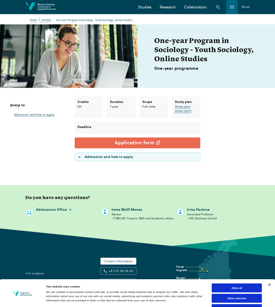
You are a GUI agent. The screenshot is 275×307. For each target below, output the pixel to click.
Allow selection (236, 286)
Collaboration (195, 7)
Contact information (118, 261)
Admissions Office (51, 210)
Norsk (246, 7)
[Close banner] (269, 273)
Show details (193, 300)
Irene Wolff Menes (127, 210)
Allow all (237, 276)
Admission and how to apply (34, 114)
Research (168, 7)
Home (33, 19)
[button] (218, 7)
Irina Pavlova (198, 210)
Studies (144, 7)
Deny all (237, 296)
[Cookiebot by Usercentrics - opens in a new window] (22, 300)
